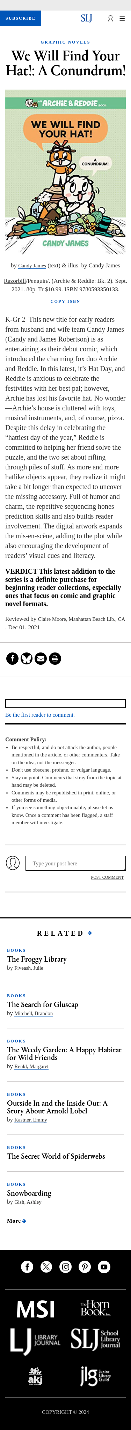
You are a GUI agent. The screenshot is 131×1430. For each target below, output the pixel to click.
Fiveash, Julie (28, 968)
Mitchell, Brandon (33, 1013)
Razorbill (15, 281)
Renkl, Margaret (31, 1066)
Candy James (32, 265)
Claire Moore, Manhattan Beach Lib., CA (81, 619)
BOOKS (16, 950)
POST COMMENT (107, 877)
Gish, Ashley (28, 1202)
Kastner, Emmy (30, 1120)
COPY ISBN (65, 301)
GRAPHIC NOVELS (65, 42)
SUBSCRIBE (21, 18)
